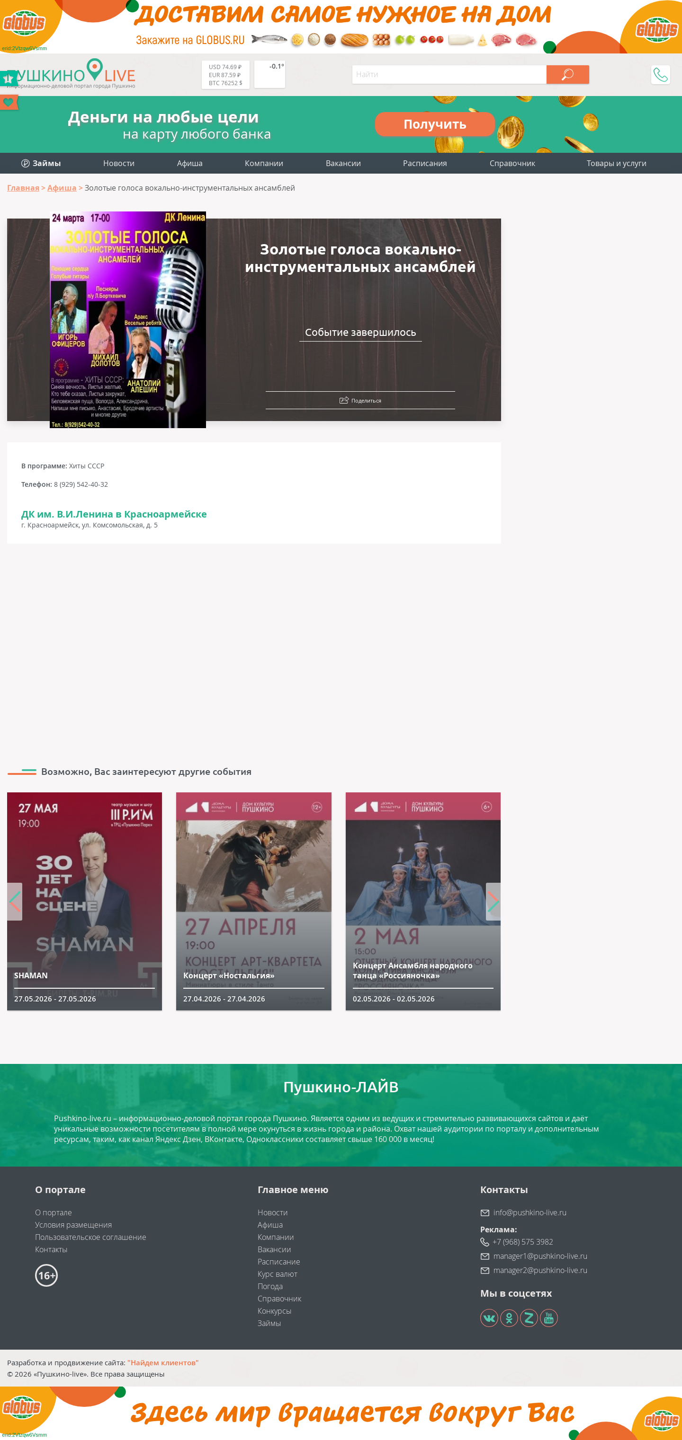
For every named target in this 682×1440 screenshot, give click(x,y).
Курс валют (277, 1274)
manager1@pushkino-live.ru (540, 1256)
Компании (264, 163)
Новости (119, 163)
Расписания (425, 163)
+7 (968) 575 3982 (523, 1242)
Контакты (51, 1249)
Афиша (190, 163)
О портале (53, 1212)
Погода (270, 1286)
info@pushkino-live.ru (530, 1212)
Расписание (279, 1261)
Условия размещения (73, 1225)
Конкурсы (275, 1311)
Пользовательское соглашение (90, 1237)
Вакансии (343, 163)
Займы (269, 1323)
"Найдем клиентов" (163, 1362)
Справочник (512, 163)
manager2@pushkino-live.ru (540, 1270)
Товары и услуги (616, 163)
